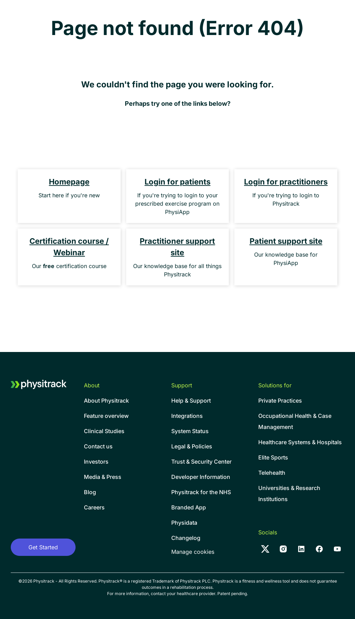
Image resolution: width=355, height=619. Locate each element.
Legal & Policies (191, 446)
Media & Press (102, 476)
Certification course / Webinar (69, 247)
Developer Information (200, 476)
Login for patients (177, 181)
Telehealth (271, 472)
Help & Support (191, 400)
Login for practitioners (286, 181)
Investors (96, 461)
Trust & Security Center (201, 461)
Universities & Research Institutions (289, 493)
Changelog (185, 537)
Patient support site (286, 241)
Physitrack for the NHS (201, 492)
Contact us (98, 446)
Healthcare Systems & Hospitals (300, 442)
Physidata (184, 522)
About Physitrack (106, 400)
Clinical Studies (104, 431)
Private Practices (280, 400)
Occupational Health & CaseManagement (294, 421)
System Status (190, 431)
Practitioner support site (177, 247)
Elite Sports (273, 457)
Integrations (187, 415)
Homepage (69, 181)
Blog (90, 492)
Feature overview (106, 415)
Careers (94, 507)
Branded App (188, 507)
